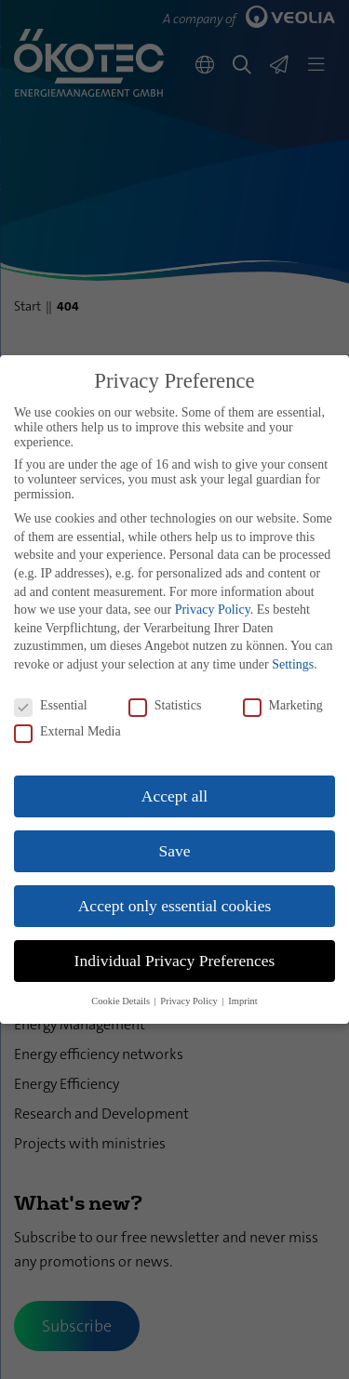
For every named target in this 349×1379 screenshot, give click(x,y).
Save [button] (174, 851)
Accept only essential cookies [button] (175, 905)
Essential (50, 705)
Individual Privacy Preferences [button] (174, 960)
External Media (67, 731)
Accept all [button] (174, 796)
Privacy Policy (212, 610)
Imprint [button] (243, 1001)
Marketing (283, 705)
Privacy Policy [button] (190, 1001)
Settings (293, 664)
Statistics (165, 705)
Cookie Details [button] (121, 1001)
